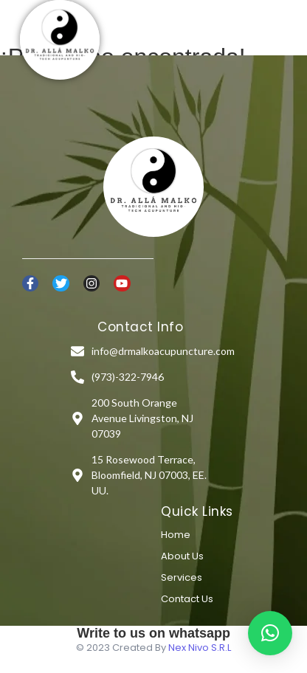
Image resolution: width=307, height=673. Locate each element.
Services (181, 577)
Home (175, 535)
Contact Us (187, 599)
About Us (182, 556)
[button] (270, 633)
